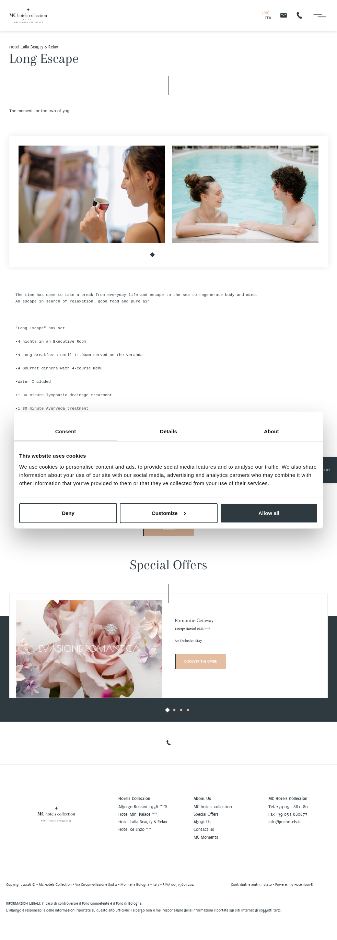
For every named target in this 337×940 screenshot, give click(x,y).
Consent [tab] (65, 431)
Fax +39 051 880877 (287, 814)
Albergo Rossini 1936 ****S (142, 806)
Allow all (268, 513)
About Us (202, 821)
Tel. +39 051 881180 (288, 806)
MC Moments (206, 837)
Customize (169, 513)
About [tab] (271, 431)
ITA (268, 17)
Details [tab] (168, 431)
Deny (68, 513)
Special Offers (206, 814)
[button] (152, 254)
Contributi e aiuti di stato (251, 884)
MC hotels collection (213, 806)
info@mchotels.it (284, 821)
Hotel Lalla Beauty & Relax (142, 821)
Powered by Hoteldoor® (294, 884)
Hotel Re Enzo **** (134, 829)
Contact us (204, 829)
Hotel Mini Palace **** (137, 814)
